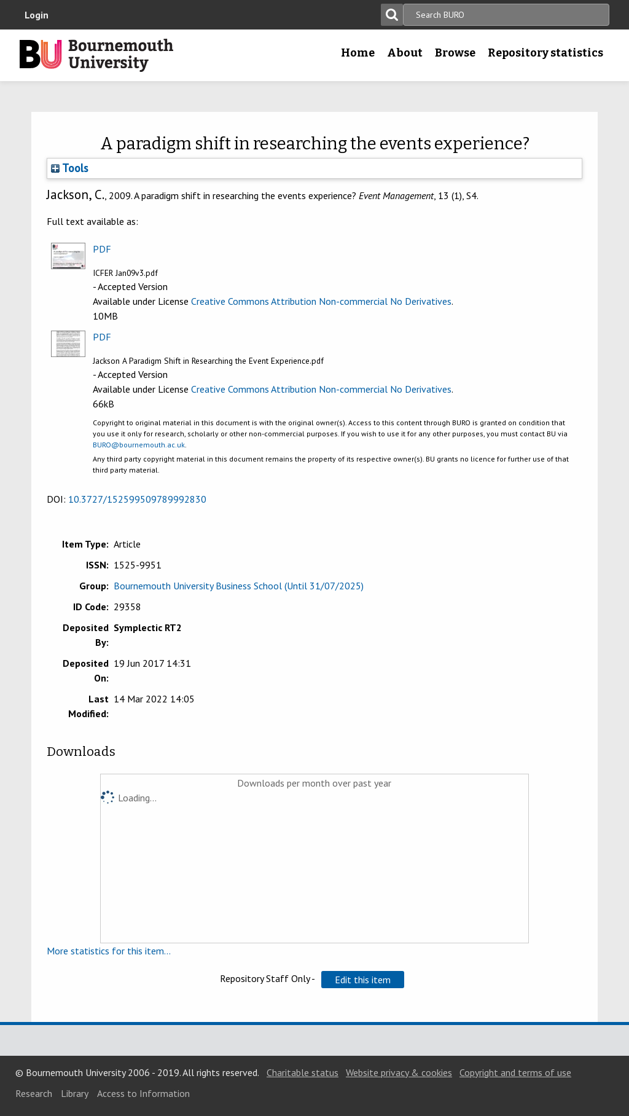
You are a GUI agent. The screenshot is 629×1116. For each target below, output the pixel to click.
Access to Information (143, 1093)
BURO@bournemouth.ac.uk (139, 444)
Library (74, 1093)
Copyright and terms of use (515, 1072)
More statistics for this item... (109, 951)
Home (358, 53)
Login (37, 15)
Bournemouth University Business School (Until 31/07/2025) (239, 586)
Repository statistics (545, 53)
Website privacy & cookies (399, 1072)
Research (33, 1093)
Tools (69, 167)
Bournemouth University (96, 55)
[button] (362, 979)
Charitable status (302, 1072)
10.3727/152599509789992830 (137, 499)
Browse (455, 53)
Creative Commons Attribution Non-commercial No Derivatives (321, 301)
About (405, 53)
